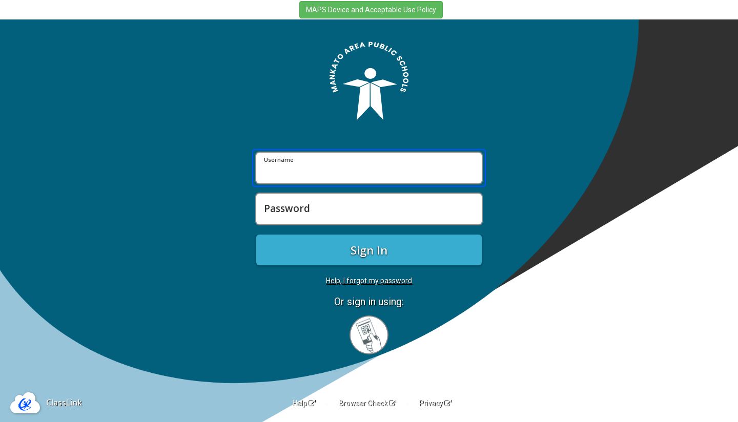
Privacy (435, 403)
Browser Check (367, 403)
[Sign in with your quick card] (369, 334)
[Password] (369, 209)
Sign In (369, 250)
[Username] (369, 168)
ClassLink (64, 402)
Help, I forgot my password (369, 281)
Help (304, 403)
